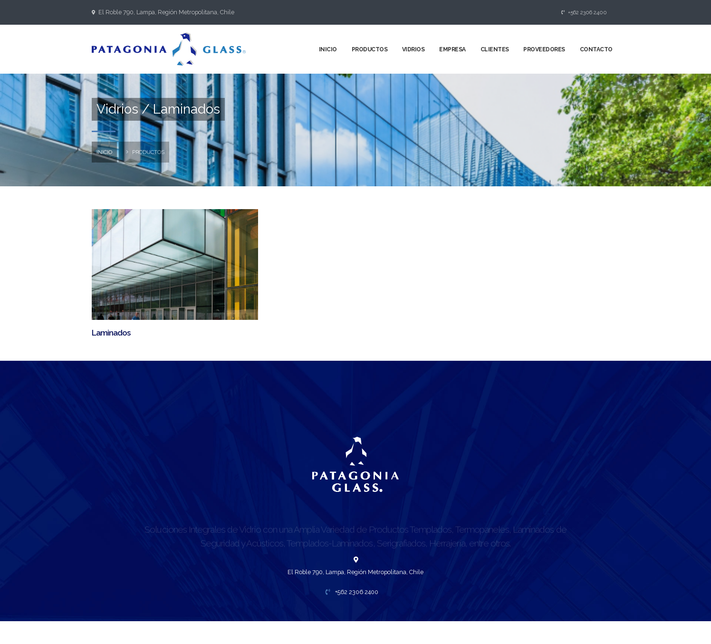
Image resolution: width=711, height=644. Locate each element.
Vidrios (413, 49)
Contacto (596, 49)
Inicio (328, 49)
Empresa (452, 49)
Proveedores (544, 49)
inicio (104, 152)
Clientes (494, 49)
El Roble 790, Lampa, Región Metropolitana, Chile (166, 12)
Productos (370, 49)
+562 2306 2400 (584, 12)
